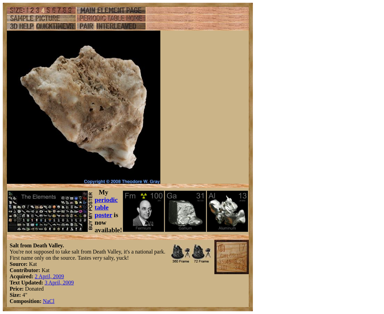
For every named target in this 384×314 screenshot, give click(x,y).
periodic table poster (106, 207)
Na (46, 301)
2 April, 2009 (49, 276)
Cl (51, 301)
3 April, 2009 (59, 282)
